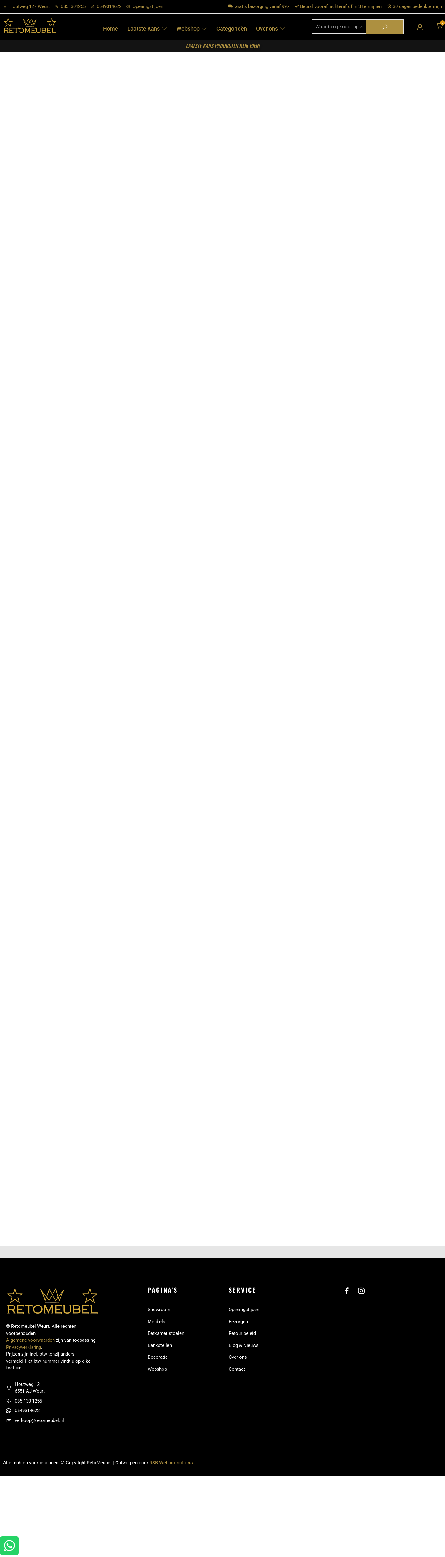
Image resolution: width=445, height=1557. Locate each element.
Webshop (191, 28)
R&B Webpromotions (171, 1477)
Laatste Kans (147, 28)
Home (110, 28)
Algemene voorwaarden (30, 1354)
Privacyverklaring (23, 1361)
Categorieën (231, 28)
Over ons (270, 28)
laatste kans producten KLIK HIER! (223, 45)
